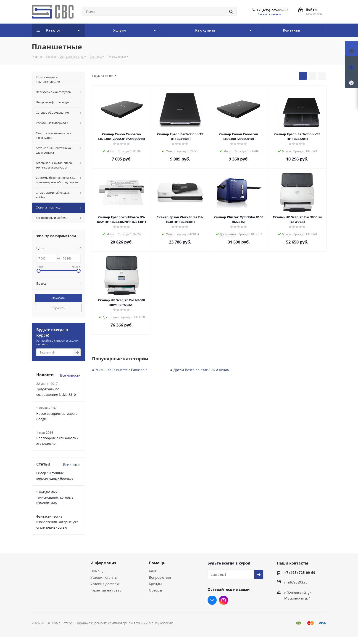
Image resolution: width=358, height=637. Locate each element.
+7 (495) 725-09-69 (272, 10)
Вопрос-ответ (160, 577)
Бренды (155, 583)
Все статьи (72, 464)
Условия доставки (105, 583)
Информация (103, 562)
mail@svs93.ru (296, 582)
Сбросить (58, 308)
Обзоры (155, 590)
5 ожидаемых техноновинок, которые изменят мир (54, 497)
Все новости (70, 375)
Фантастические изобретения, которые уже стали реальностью (57, 522)
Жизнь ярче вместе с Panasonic (121, 369)
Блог (152, 571)
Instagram (223, 600)
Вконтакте (212, 600)
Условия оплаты (104, 577)
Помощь (97, 571)
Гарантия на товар (105, 590)
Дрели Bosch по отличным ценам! (202, 369)
